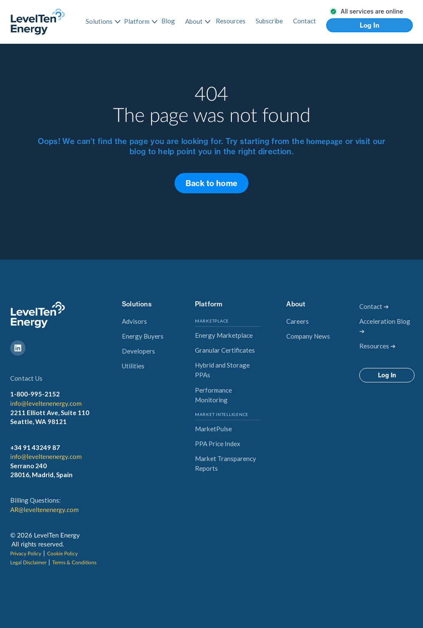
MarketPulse (213, 429)
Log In (370, 25)
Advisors (134, 321)
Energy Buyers (143, 336)
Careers (297, 321)
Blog (168, 21)
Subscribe (269, 21)
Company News (308, 336)
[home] (37, 21)
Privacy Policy (25, 553)
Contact (304, 21)
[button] (100, 22)
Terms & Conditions (74, 562)
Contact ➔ (374, 306)
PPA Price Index (217, 443)
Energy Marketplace (224, 335)
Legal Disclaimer (28, 562)
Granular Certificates (225, 350)
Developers (138, 351)
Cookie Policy (62, 553)
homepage (324, 142)
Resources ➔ (377, 346)
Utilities (133, 366)
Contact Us (26, 378)
